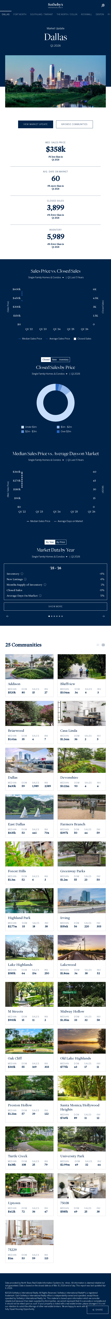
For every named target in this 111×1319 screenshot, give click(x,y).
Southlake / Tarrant (41, 14)
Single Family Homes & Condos (46, 277)
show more (55, 606)
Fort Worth (19, 14)
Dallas (6, 14)
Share (97, 1310)
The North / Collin (67, 14)
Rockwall (86, 14)
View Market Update (35, 124)
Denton (100, 14)
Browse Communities (74, 124)
